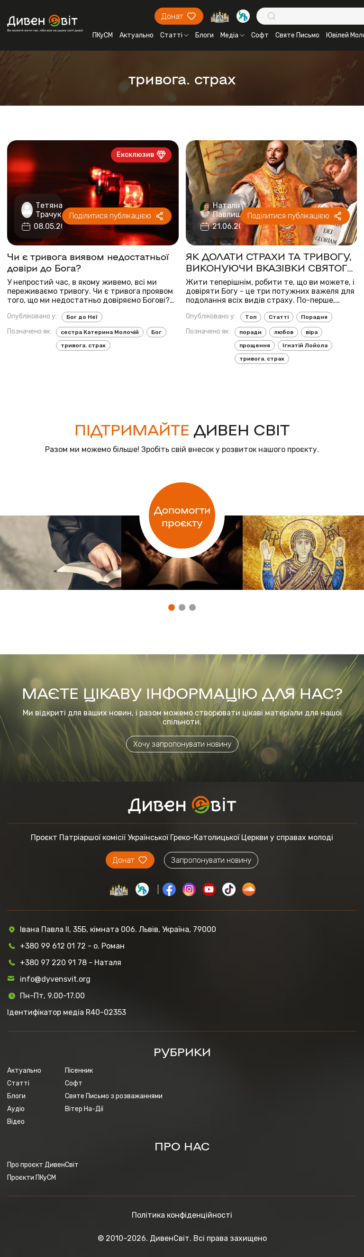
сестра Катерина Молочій (100, 332)
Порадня (314, 317)
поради (250, 332)
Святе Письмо (297, 35)
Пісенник (79, 1071)
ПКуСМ (102, 35)
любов (283, 332)
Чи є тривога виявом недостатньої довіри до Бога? (88, 261)
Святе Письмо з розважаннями (114, 1096)
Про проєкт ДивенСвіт (43, 1165)
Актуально (136, 35)
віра (312, 332)
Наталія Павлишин (232, 210)
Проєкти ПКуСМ (31, 1178)
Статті (174, 35)
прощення (254, 345)
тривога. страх (83, 345)
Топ (250, 317)
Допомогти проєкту (182, 515)
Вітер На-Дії (84, 1109)
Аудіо (16, 1109)
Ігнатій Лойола (305, 345)
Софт (260, 35)
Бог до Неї (82, 317)
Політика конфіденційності (182, 1215)
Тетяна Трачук (49, 210)
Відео (16, 1122)
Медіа (232, 35)
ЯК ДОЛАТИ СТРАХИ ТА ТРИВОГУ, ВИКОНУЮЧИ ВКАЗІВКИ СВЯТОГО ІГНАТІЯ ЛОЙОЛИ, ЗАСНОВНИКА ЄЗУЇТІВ (270, 261)
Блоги (204, 35)
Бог (156, 332)
